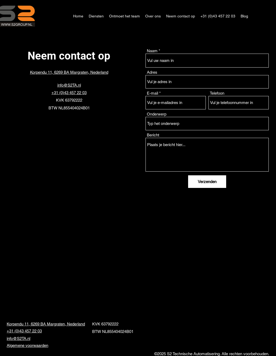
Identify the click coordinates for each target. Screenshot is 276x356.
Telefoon (217, 93)
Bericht (153, 135)
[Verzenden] (207, 181)
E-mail (152, 93)
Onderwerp (156, 114)
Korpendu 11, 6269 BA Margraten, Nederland (46, 324)
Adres (152, 72)
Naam (152, 51)
